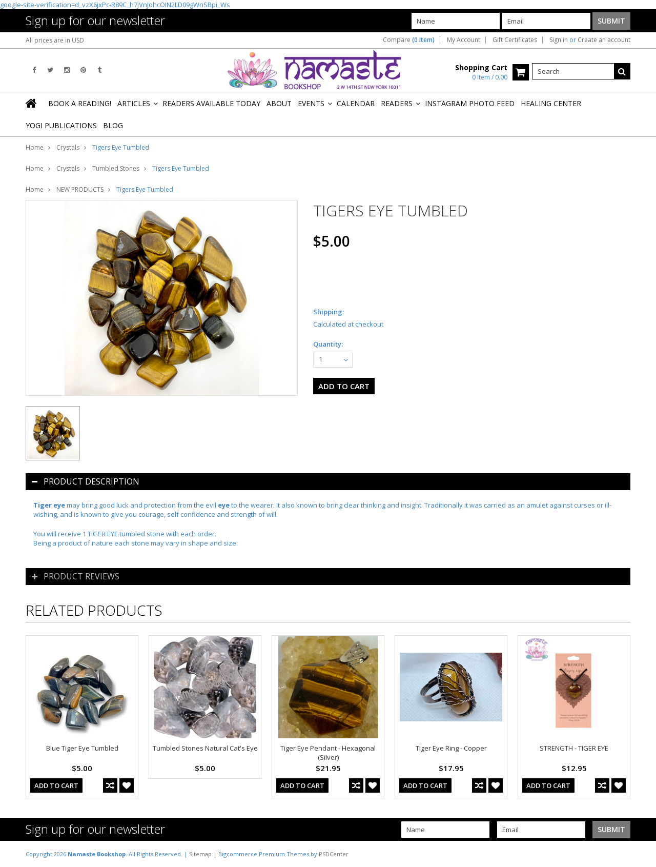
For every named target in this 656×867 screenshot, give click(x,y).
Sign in (558, 40)
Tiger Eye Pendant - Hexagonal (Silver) (328, 752)
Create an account (604, 40)
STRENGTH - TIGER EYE (574, 748)
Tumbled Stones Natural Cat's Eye (205, 748)
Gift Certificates (515, 40)
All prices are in (55, 40)
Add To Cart (56, 785)
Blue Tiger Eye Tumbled (82, 748)
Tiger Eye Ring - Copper (451, 748)
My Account (463, 40)
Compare (409, 40)
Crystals (67, 147)
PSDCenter (333, 854)
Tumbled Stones (115, 168)
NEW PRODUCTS (80, 189)
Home (35, 147)
